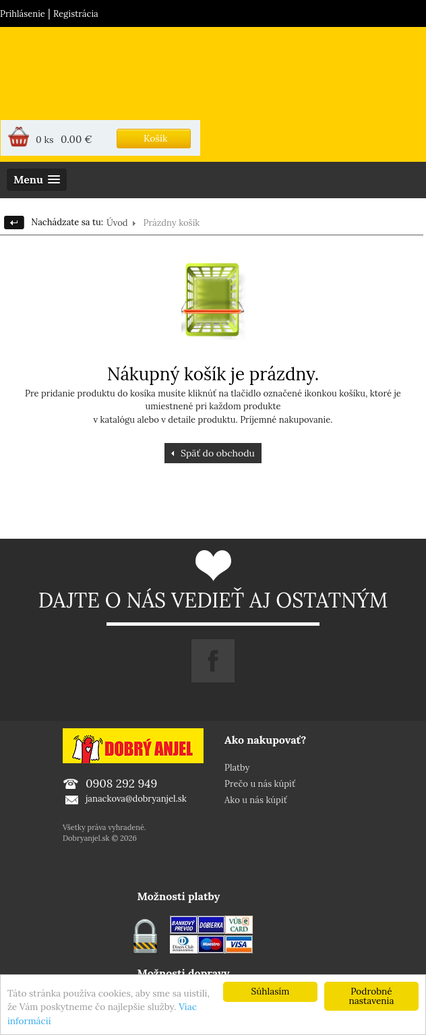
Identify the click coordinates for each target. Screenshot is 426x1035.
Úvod (117, 223)
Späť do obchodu (218, 453)
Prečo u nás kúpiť (259, 784)
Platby (236, 767)
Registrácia (75, 14)
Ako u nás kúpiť (255, 800)
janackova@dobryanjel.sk (136, 798)
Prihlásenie (22, 14)
